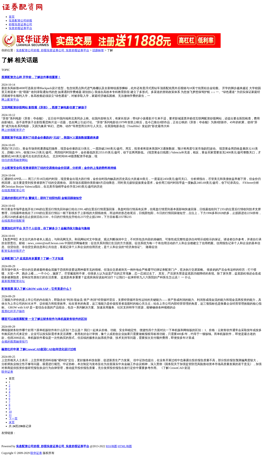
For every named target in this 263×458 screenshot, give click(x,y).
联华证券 (7, 371)
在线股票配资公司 (13, 190)
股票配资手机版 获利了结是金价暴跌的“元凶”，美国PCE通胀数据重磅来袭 (50, 137)
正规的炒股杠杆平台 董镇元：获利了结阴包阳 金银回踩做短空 (41, 198)
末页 (12, 422)
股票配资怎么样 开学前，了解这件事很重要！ (31, 77)
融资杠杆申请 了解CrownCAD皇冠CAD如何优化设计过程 (38, 349)
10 (10, 411)
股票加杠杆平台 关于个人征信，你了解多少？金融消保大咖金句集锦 (45, 228)
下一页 (13, 418)
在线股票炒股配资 (13, 220)
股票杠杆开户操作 (13, 311)
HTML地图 (125, 446)
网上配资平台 (10, 99)
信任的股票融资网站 (14, 160)
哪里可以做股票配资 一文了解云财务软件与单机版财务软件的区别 (44, 318)
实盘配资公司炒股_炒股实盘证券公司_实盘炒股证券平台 (52, 50)
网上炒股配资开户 (13, 129)
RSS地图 (111, 446)
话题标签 (98, 50)
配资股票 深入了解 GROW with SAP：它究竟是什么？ (36, 288)
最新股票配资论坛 (13, 281)
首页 (12, 378)
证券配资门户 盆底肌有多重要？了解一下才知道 (32, 258)
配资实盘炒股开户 (13, 250)
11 (10, 415)
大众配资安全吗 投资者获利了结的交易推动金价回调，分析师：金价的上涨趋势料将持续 (58, 167)
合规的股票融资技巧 (14, 341)
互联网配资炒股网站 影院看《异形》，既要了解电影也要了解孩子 (44, 107)
